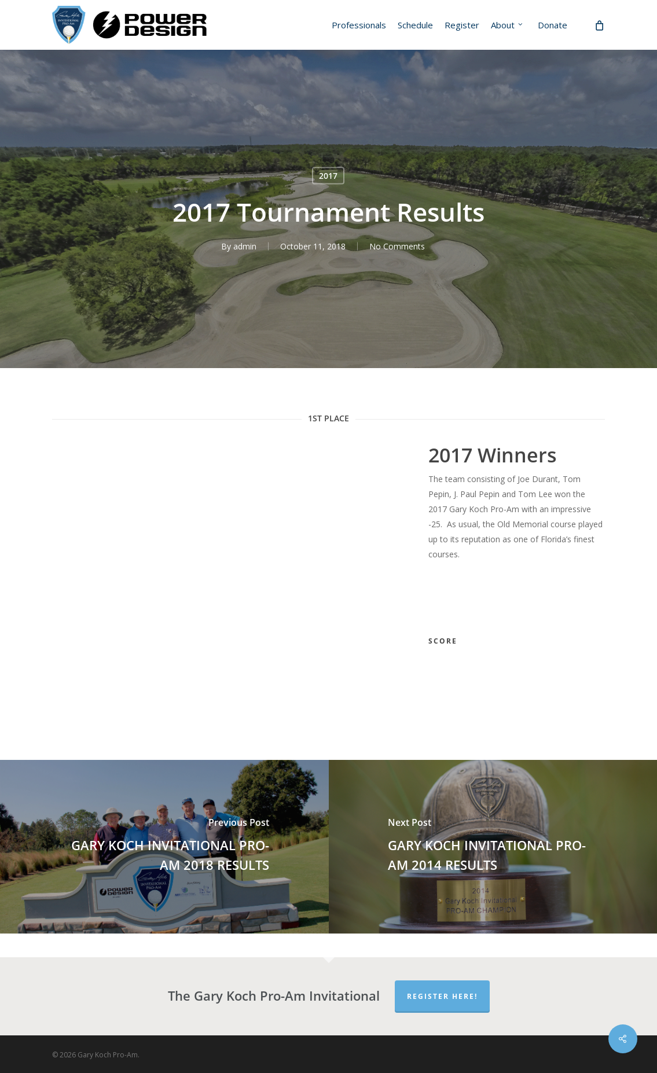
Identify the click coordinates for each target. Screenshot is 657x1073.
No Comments (397, 246)
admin (244, 246)
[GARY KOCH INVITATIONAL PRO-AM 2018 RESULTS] (164, 847)
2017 (328, 175)
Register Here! (442, 996)
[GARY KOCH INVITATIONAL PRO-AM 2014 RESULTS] (493, 847)
